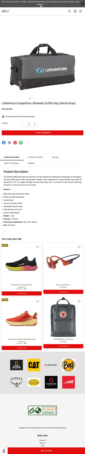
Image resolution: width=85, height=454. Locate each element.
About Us (42, 443)
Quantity (5, 123)
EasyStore (63, 428)
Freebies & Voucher (35, 157)
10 (50, 98)
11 (53, 98)
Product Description (12, 157)
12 (55, 98)
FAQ (42, 446)
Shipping (31, 163)
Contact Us (42, 440)
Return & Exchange (11, 163)
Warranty (55, 157)
